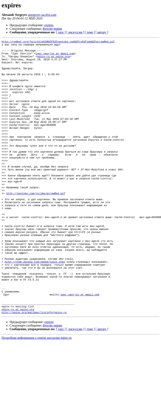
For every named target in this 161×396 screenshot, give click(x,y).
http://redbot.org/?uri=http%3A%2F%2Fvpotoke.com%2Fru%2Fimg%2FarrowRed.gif (58, 42)
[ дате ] (61, 32)
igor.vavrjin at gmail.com (55, 56)
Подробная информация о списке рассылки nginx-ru (37, 392)
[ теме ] (90, 32)
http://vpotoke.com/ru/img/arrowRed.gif (35, 224)
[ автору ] (101, 32)
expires (48, 25)
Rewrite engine (52, 28)
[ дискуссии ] (75, 32)
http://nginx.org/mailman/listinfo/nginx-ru (34, 367)
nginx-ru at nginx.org (53, 60)
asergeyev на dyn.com (42, 14)
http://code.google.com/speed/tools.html (35, 306)
